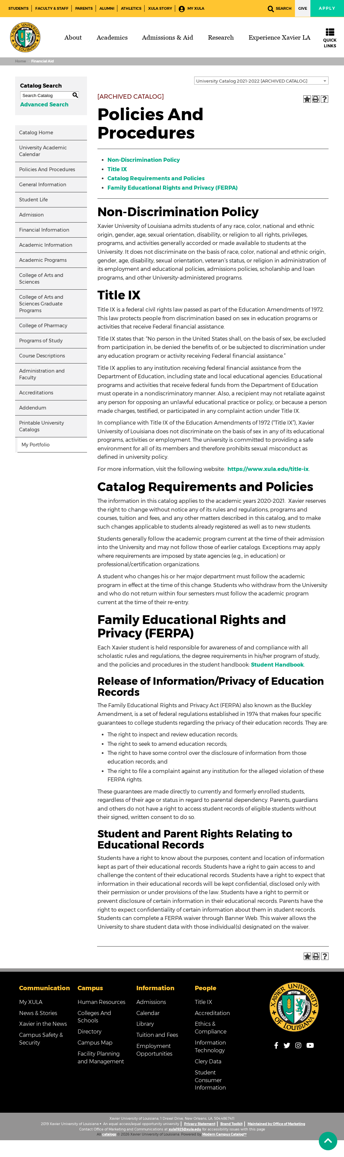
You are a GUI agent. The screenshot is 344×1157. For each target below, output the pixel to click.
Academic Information (45, 245)
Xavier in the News (43, 1024)
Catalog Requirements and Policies (156, 178)
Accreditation (212, 1013)
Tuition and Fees (157, 1035)
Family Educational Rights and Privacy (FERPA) (173, 188)
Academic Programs (43, 260)
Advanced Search (44, 104)
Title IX (117, 169)
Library (145, 1024)
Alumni (106, 8)
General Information (42, 185)
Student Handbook (277, 665)
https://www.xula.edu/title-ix (268, 469)
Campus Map (95, 1043)
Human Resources (101, 1002)
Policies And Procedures (47, 169)
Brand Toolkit (231, 1124)
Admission (31, 215)
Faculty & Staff (52, 8)
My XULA (191, 9)
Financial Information (44, 230)
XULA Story (160, 8)
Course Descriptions (42, 356)
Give (302, 8)
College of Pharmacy (43, 326)
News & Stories (38, 1013)
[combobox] (261, 81)
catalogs (109, 1134)
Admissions (151, 1002)
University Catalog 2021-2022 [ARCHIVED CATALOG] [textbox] (251, 81)
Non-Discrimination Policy (144, 160)
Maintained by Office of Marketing (276, 1124)
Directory (89, 1031)
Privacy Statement (199, 1124)
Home (20, 61)
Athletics (131, 8)
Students (18, 8)
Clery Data (208, 1061)
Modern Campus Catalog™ (224, 1134)
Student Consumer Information (210, 1080)
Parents (84, 8)
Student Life (33, 200)
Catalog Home (36, 133)
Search (280, 9)
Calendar (148, 1013)
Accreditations (36, 393)
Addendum (32, 408)
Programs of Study (40, 341)
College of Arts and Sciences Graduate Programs (41, 304)
